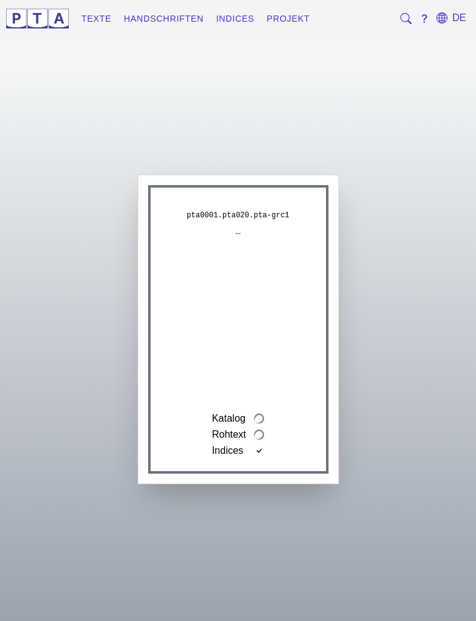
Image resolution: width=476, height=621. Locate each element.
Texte (96, 19)
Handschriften (164, 19)
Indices (235, 19)
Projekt (288, 19)
